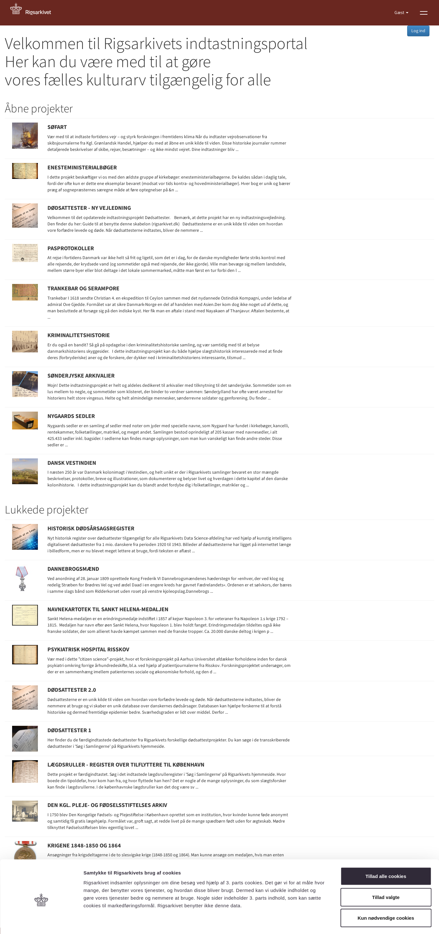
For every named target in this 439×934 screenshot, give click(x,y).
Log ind (418, 31)
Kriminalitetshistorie (78, 335)
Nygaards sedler (71, 416)
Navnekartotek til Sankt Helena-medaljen (107, 609)
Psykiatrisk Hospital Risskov (88, 650)
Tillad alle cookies (385, 850)
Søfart (57, 127)
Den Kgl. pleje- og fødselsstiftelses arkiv (107, 805)
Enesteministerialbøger (82, 168)
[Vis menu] (424, 13)
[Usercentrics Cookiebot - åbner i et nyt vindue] (41, 921)
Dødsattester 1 (69, 730)
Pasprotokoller (70, 248)
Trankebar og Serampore (83, 289)
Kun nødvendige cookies (386, 892)
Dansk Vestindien (71, 463)
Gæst (399, 13)
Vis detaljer (331, 921)
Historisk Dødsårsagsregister (90, 529)
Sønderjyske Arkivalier (81, 376)
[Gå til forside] (34, 13)
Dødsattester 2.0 (71, 690)
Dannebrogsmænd (73, 569)
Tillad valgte (386, 871)
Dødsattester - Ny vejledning (89, 208)
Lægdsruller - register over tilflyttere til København (125, 765)
